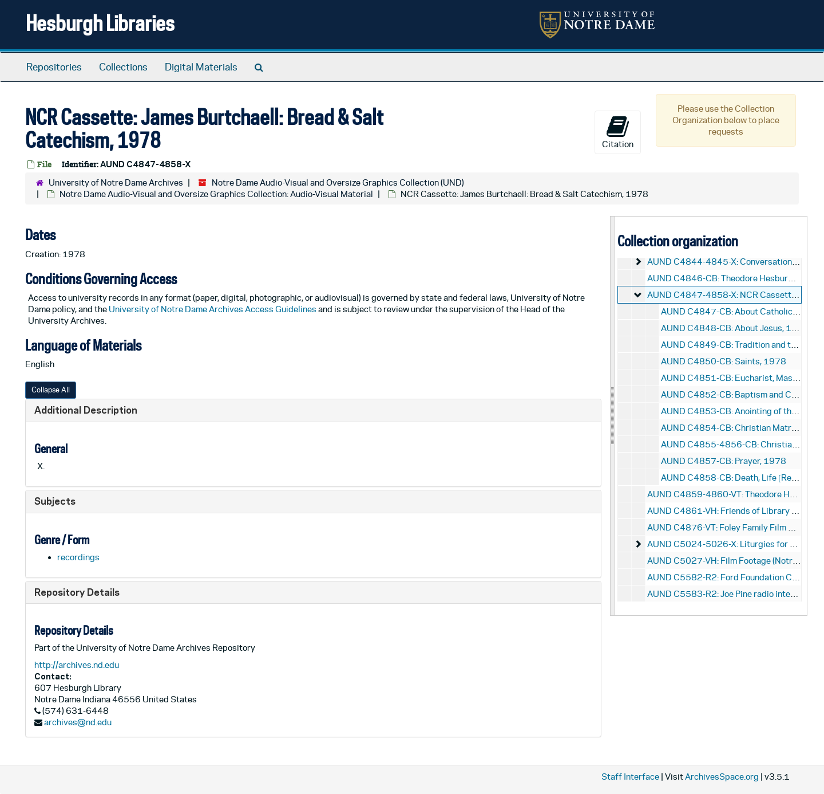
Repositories (54, 67)
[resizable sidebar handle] (613, 416)
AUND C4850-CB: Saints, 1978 (723, 361)
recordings (78, 557)
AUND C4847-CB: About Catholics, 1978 (742, 311)
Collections (123, 67)
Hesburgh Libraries (100, 23)
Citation (617, 132)
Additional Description (85, 409)
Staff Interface (630, 776)
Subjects (55, 501)
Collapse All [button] (50, 390)
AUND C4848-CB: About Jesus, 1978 (735, 328)
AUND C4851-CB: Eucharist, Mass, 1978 (742, 378)
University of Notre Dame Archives (116, 182)
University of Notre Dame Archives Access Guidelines (213, 309)
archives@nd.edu (78, 722)
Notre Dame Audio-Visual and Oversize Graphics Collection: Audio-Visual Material (216, 194)
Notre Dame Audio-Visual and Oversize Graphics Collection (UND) (338, 182)
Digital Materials (201, 67)
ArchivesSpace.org (722, 776)
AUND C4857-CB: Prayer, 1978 (723, 461)
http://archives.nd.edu (76, 665)
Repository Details (77, 592)
